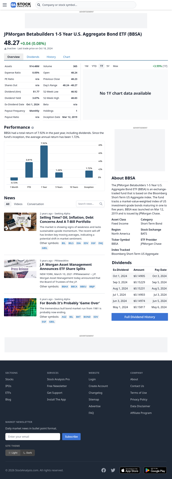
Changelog (95, 393)
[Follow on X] (113, 470)
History (51, 57)
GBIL (44, 248)
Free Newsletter (57, 386)
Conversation (35, 204)
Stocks (9, 379)
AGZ (64, 316)
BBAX (65, 286)
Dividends (33, 57)
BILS (71, 243)
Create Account (98, 386)
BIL (64, 243)
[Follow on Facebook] (103, 470)
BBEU (83, 286)
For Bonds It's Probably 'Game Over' (70, 303)
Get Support (54, 393)
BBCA (74, 286)
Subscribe (71, 436)
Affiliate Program (141, 413)
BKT (78, 316)
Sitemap (94, 399)
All (7, 204)
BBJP (92, 286)
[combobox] (85, 4)
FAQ (91, 413)
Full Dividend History (139, 317)
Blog (8, 399)
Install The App (56, 399)
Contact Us (137, 386)
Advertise (94, 406)
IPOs (8, 386)
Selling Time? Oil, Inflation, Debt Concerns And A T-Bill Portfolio (67, 219)
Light (12, 452)
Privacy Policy (138, 399)
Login (92, 379)
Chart (66, 57)
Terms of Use (138, 393)
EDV (86, 243)
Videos (18, 204)
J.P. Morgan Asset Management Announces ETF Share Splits (66, 266)
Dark (27, 452)
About (134, 379)
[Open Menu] (4, 5)
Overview (13, 57)
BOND (87, 316)
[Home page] (20, 5)
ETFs (8, 393)
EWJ (101, 243)
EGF (93, 243)
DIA (79, 243)
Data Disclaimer (140, 406)
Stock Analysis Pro (58, 379)
